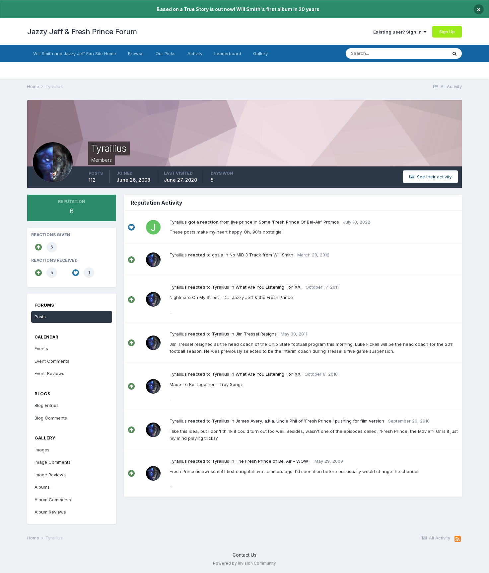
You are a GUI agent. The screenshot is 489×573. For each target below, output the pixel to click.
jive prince (241, 222)
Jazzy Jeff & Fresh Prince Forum (82, 31)
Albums (42, 487)
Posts (40, 316)
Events (41, 348)
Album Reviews (50, 512)
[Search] (378, 53)
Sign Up (447, 31)
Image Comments (53, 462)
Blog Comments (51, 418)
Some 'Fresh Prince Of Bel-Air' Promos (299, 222)
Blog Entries (47, 405)
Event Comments (52, 361)
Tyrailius (178, 222)
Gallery (260, 53)
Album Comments (53, 499)
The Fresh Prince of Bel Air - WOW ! (273, 461)
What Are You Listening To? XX (268, 374)
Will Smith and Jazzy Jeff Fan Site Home (74, 53)
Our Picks (165, 53)
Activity (194, 53)
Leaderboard (227, 53)
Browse (136, 53)
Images (42, 449)
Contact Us (244, 555)
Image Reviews (50, 474)
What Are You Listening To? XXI (269, 287)
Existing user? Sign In (399, 32)
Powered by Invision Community (244, 563)
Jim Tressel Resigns (256, 333)
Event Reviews (49, 373)
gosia (217, 254)
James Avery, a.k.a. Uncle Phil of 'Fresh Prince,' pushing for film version (310, 421)
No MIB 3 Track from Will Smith (261, 254)
